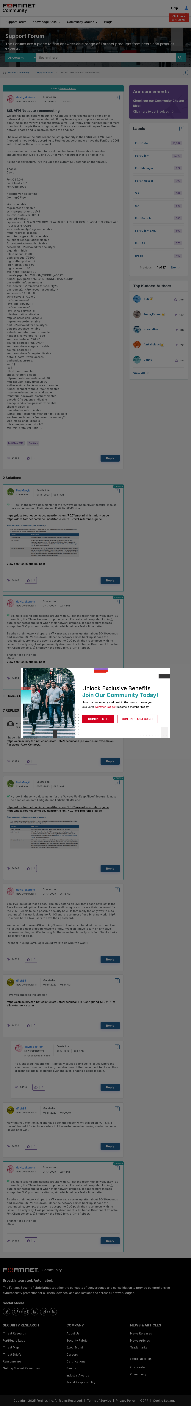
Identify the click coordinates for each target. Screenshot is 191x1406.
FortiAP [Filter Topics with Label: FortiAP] (140, 243)
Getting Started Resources (21, 1368)
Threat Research (14, 1333)
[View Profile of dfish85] (21, 980)
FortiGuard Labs (14, 1340)
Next (174, 267)
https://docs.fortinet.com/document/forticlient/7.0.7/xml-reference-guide (54, 519)
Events (71, 1368)
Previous (146, 267)
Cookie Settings (164, 1400)
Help (174, 8)
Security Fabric (76, 1340)
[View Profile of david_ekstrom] (25, 97)
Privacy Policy (126, 1400)
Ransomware (12, 1361)
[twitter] (16, 1311)
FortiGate (33, 443)
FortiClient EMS (15, 443)
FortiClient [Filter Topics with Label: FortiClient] (142, 155)
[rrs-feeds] (53, 1311)
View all (139, 373)
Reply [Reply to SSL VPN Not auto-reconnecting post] (110, 458)
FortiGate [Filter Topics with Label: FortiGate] (141, 143)
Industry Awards (77, 1375)
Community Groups (80, 22)
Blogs (108, 22)
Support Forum (16, 22)
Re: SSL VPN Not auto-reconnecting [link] (80, 72)
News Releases (141, 1333)
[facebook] (6, 1311)
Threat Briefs (12, 1354)
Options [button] (117, 97)
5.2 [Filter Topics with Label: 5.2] (137, 193)
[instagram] (44, 1311)
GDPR (144, 1400)
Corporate (137, 1367)
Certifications (75, 1361)
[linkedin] (34, 1311)
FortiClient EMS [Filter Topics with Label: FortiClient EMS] (145, 230)
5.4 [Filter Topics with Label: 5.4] (137, 205)
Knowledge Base (45, 22)
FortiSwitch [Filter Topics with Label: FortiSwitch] (143, 218)
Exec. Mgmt (74, 1347)
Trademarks (138, 1347)
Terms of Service (99, 1400)
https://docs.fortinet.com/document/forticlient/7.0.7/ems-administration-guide (58, 515)
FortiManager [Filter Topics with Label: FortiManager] (144, 168)
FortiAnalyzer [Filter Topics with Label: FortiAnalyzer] (144, 180)
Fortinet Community (19, 8)
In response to (37, 1055)
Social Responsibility (80, 1382)
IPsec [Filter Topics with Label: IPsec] (139, 255)
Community (138, 1374)
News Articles (140, 1340)
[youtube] (25, 1311)
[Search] (181, 57)
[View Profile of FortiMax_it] (23, 490)
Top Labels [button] (180, 130)
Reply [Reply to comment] (110, 580)
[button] (29, 458)
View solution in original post (26, 563)
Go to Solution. (68, 88)
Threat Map (11, 1347)
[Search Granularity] (20, 57)
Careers (72, 1354)
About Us (72, 1333)
